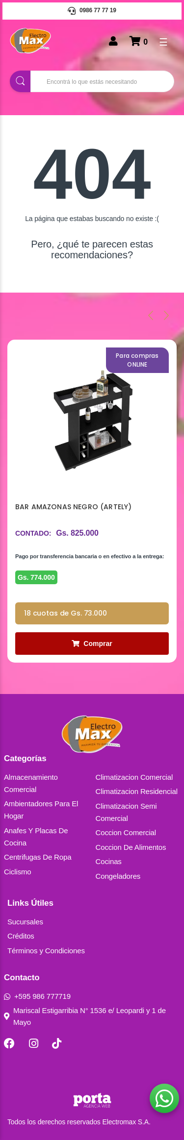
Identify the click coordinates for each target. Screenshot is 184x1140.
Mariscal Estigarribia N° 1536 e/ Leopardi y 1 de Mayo (85, 1016)
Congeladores (118, 876)
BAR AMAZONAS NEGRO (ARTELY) (73, 507)
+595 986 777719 (37, 996)
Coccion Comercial (126, 832)
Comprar (92, 643)
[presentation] (150, 315)
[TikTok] (56, 1043)
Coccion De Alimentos (131, 847)
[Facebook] (9, 1043)
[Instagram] (33, 1043)
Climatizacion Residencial (137, 791)
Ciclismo (17, 871)
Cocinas (109, 861)
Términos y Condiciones (46, 950)
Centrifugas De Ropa (37, 857)
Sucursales (25, 921)
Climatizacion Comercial (134, 777)
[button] (164, 1098)
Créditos (20, 936)
